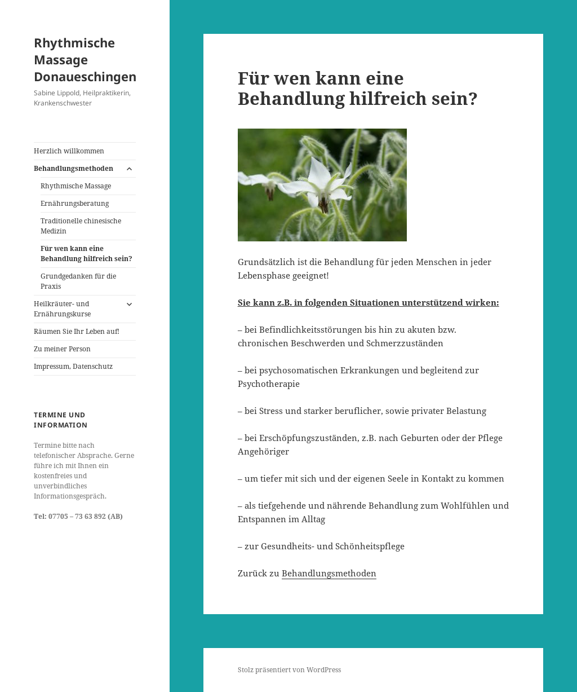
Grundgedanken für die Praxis (78, 281)
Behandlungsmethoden (73, 168)
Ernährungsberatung (75, 203)
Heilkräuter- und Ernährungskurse (62, 309)
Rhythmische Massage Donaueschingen (85, 59)
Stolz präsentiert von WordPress (289, 670)
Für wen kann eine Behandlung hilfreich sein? (86, 253)
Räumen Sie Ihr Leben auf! (76, 331)
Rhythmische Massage (76, 186)
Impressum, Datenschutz (73, 366)
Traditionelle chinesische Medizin (81, 226)
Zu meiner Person (62, 349)
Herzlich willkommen (69, 151)
